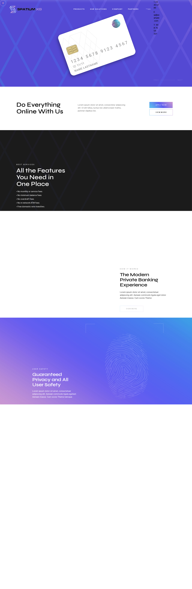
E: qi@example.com (156, 16)
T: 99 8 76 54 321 (156, 29)
